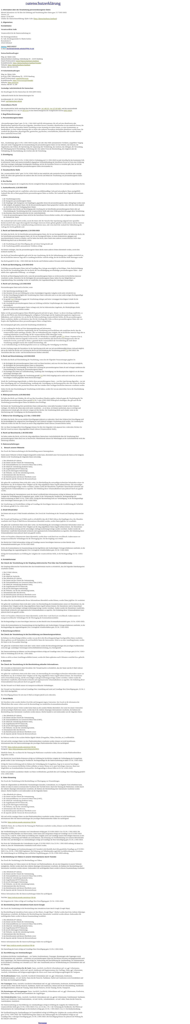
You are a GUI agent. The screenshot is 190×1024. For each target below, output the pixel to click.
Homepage (42, 1023)
